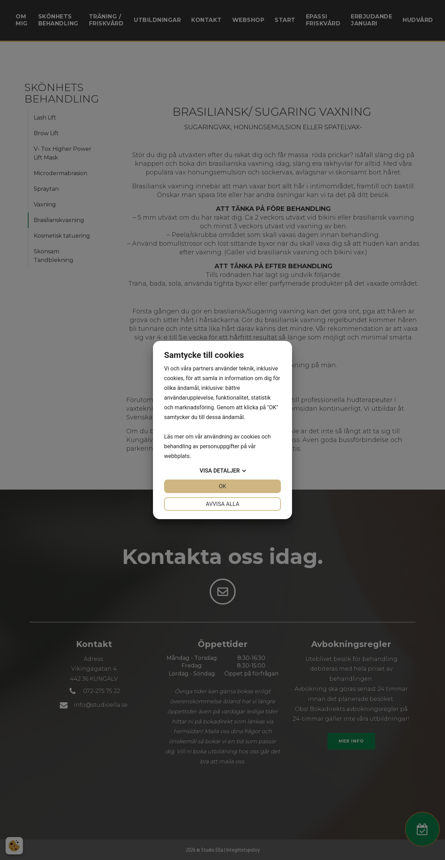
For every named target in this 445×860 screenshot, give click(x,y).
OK (222, 486)
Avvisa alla (223, 504)
